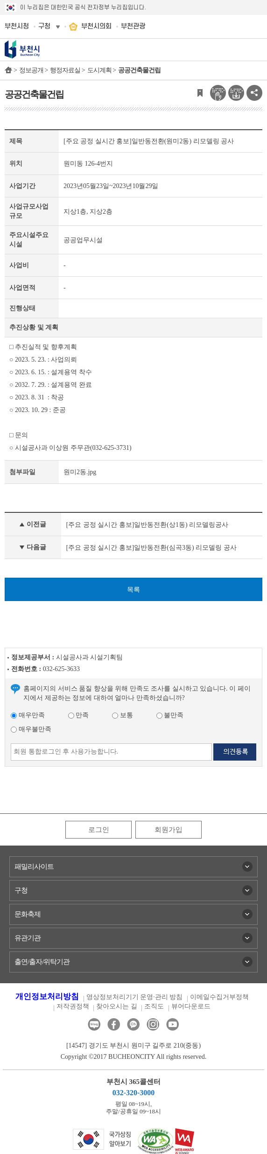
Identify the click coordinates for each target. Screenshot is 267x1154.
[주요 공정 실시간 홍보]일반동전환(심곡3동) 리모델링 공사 (151, 547)
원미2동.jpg (79, 472)
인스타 (153, 1024)
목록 (133, 589)
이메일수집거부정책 (219, 996)
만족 (78, 715)
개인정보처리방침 (47, 996)
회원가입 (169, 829)
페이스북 (113, 1024)
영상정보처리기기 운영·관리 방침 (134, 996)
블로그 (94, 1024)
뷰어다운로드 (191, 1006)
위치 (15, 163)
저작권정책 (72, 1006)
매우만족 (28, 715)
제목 (15, 141)
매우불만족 (31, 729)
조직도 (154, 1006)
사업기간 (22, 185)
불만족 (170, 715)
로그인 (98, 829)
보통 (122, 715)
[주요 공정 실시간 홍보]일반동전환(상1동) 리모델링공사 (147, 524)
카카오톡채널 (133, 1024)
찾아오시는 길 (116, 1006)
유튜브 (172, 1024)
